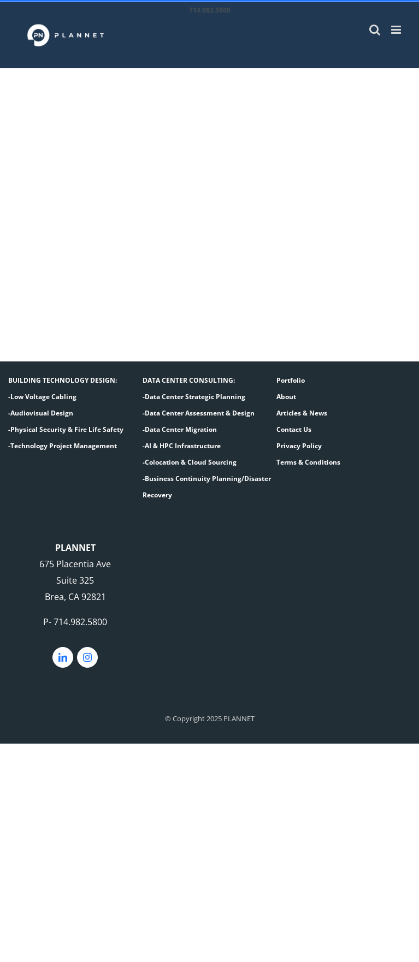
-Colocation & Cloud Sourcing (190, 462)
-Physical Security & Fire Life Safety (65, 429)
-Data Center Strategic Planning (194, 396)
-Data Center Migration (180, 429)
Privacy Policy (299, 445)
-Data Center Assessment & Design (199, 413)
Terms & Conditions (308, 462)
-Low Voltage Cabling (42, 396)
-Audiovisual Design (40, 413)
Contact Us (293, 429)
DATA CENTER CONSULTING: (189, 380)
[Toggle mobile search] (374, 29)
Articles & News (301, 413)
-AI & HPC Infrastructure (182, 445)
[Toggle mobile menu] (397, 29)
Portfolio (290, 380)
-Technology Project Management (62, 445)
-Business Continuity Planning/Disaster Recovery (207, 487)
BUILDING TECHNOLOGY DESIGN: (62, 380)
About (286, 396)
